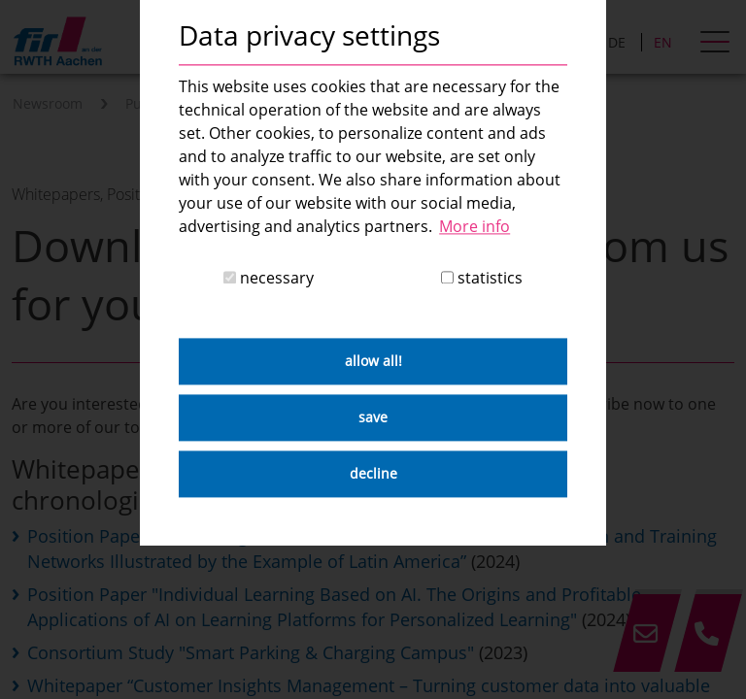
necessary (268, 278)
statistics (482, 278)
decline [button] (373, 474)
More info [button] (474, 226)
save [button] (373, 418)
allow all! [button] (373, 361)
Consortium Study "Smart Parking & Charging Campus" (250, 652)
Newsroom (48, 103)
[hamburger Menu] (717, 43)
